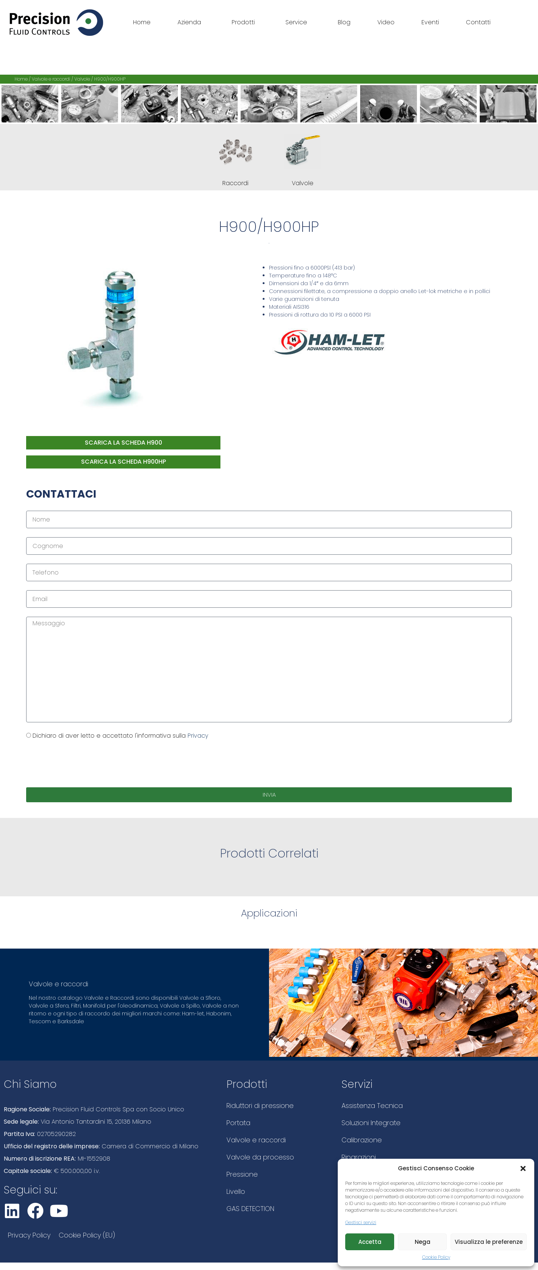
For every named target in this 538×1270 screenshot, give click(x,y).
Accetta (369, 1242)
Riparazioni (358, 1157)
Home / (23, 79)
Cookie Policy (436, 1257)
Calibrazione (361, 1140)
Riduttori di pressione (260, 1105)
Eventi (430, 22)
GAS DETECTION (250, 1208)
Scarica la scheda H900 (123, 442)
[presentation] (83, 763)
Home (142, 22)
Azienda (191, 22)
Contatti (478, 22)
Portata (238, 1122)
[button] (523, 1168)
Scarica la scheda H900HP (123, 461)
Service (298, 22)
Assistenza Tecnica (372, 1105)
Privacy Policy (29, 1235)
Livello (235, 1191)
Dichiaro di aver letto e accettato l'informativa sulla (120, 735)
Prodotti (245, 22)
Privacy (198, 735)
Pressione (242, 1174)
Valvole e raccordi (51, 79)
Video (386, 22)
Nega (422, 1242)
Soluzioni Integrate (371, 1122)
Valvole (82, 79)
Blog (344, 22)
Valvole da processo (260, 1157)
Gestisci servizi (360, 1222)
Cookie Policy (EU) (87, 1235)
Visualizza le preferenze (489, 1242)
